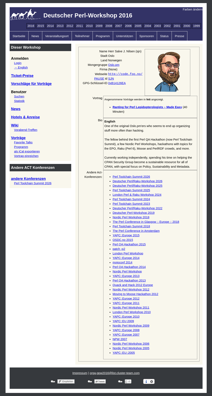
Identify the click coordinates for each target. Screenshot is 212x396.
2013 (60, 25)
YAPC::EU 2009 (123, 321)
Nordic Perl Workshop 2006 (131, 343)
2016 (31, 25)
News (35, 36)
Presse (179, 36)
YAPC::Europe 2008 (126, 330)
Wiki (14, 125)
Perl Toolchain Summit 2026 (32, 183)
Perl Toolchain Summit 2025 (131, 190)
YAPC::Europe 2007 (126, 334)
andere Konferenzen (28, 179)
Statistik (19, 101)
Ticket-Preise (22, 76)
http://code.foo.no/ (125, 74)
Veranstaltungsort (57, 36)
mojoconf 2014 (122, 262)
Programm (103, 36)
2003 (157, 25)
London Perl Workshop (128, 253)
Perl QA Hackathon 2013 (129, 280)
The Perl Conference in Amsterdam (136, 230)
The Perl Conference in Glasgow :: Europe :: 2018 (146, 221)
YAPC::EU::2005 (124, 352)
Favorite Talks (23, 142)
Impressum (79, 373)
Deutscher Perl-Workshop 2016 (88, 15)
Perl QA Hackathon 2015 (129, 244)
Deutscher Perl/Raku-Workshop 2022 (138, 208)
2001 (177, 25)
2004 (147, 25)
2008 (108, 25)
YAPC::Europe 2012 (126, 298)
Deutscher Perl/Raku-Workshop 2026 (138, 181)
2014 (50, 25)
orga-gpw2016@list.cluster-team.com (115, 373)
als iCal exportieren (27, 151)
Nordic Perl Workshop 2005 (131, 348)
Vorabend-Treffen (25, 130)
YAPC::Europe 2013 (126, 276)
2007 (118, 25)
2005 (138, 25)
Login (17, 63)
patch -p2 (119, 249)
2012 (69, 25)
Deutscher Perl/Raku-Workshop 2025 (138, 185)
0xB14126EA (117, 83)
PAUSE (99, 78)
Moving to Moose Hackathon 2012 (135, 294)
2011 (79, 25)
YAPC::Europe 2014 (126, 258)
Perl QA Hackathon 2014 (129, 267)
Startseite (19, 36)
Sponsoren (146, 36)
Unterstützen (124, 36)
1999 (196, 25)
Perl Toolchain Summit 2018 (131, 226)
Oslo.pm (113, 64)
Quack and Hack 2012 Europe (133, 285)
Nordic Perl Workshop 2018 (131, 217)
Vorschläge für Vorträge (31, 84)
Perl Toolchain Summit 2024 (131, 199)
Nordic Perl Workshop (127, 271)
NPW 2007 (120, 339)
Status (164, 36)
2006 (128, 25)
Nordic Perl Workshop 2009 (131, 325)
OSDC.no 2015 (123, 239)
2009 (99, 25)
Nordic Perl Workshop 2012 (131, 289)
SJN (111, 78)
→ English (21, 67)
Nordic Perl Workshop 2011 (131, 307)
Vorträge (18, 138)
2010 (89, 25)
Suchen (19, 96)
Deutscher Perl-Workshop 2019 (134, 212)
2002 (167, 25)
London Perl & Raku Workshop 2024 (137, 194)
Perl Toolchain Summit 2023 (131, 203)
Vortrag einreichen (26, 156)
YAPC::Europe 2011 (126, 303)
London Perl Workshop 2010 (132, 312)
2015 (40, 25)
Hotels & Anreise (25, 117)
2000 (186, 25)
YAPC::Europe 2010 (126, 316)
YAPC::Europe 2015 (126, 235)
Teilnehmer (82, 36)
